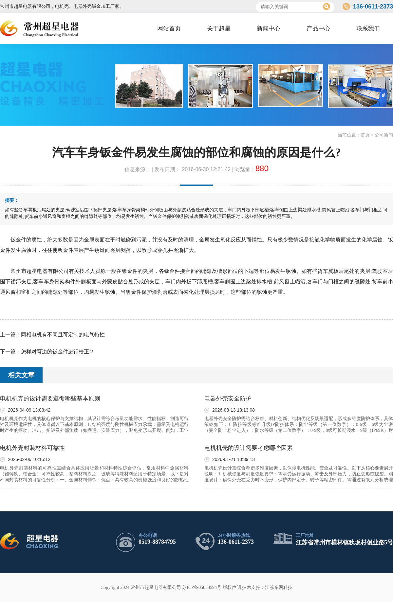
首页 (365, 135)
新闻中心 (268, 28)
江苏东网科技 (278, 587)
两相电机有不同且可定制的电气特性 (63, 334)
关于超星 (219, 28)
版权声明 (232, 587)
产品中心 (318, 28)
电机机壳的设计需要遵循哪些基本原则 (50, 398)
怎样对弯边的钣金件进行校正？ (57, 351)
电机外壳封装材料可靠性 (32, 448)
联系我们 (368, 28)
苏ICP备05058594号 (201, 587)
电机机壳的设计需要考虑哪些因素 (248, 448)
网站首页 (169, 28)
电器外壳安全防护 (228, 398)
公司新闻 (384, 135)
